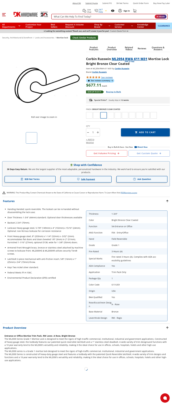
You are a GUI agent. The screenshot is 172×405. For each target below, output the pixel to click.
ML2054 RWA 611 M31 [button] (129, 59)
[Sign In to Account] (126, 11)
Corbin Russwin (122, 68)
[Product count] (93, 132)
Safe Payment (86, 179)
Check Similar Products (84, 37)
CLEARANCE (164, 25)
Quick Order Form (141, 3)
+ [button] (98, 132)
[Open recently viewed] (113, 11)
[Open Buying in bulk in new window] (112, 92)
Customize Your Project (33, 25)
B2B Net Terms (30, 179)
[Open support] (165, 398)
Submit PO (107, 3)
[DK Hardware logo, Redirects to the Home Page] (27, 14)
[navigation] (124, 26)
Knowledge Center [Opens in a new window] (142, 25)
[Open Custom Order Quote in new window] (149, 153)
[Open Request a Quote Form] (106, 153)
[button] (4, 14)
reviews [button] (107, 77)
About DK (77, 3)
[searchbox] (109, 16)
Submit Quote (91, 3)
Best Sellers (54, 25)
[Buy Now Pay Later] (161, 3)
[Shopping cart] (135, 11)
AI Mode (161, 16)
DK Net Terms (122, 3)
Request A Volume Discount (74, 25)
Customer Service (119, 25)
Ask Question (142, 179)
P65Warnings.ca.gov (129, 192)
